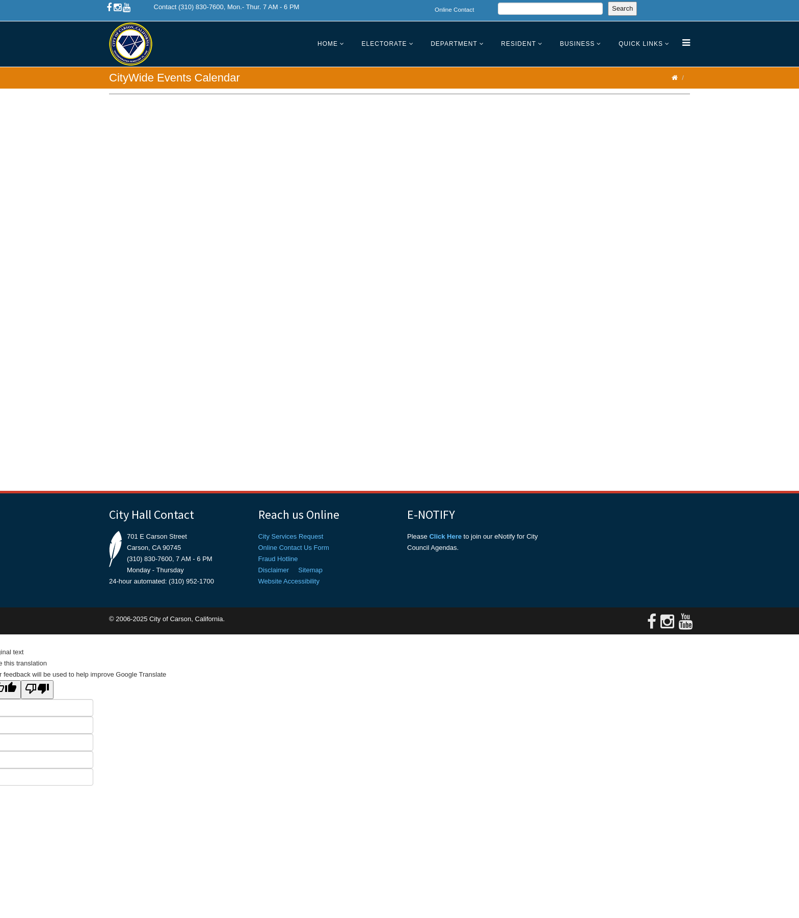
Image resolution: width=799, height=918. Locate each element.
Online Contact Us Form (293, 547)
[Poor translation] (37, 689)
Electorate (384, 43)
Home (327, 43)
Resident (518, 43)
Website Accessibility (288, 581)
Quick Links (641, 43)
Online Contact (454, 9)
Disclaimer (273, 570)
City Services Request (291, 536)
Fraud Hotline (278, 559)
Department (454, 43)
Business (577, 43)
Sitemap (310, 570)
